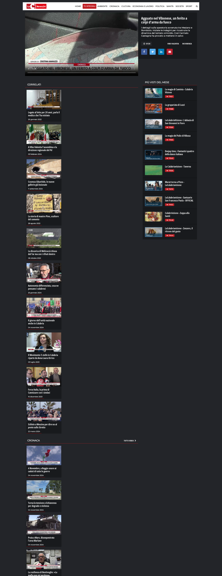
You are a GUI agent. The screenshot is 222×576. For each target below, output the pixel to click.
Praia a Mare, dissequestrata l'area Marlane (41, 539)
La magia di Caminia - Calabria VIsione (179, 91)
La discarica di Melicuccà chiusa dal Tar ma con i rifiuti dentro (42, 252)
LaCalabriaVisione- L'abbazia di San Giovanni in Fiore (179, 122)
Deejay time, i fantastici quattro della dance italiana (179, 153)
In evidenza (187, 43)
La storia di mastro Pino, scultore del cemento (43, 218)
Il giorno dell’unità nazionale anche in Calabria (41, 322)
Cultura (125, 6)
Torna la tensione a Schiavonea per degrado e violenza (42, 504)
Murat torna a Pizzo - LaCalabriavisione (174, 183)
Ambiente (102, 6)
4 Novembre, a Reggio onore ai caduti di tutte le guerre (42, 470)
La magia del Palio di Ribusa (177, 135)
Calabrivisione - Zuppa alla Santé (177, 214)
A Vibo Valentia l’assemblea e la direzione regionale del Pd (42, 148)
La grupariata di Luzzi (175, 105)
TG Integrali (89, 6)
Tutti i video (130, 440)
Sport (189, 6)
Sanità (169, 6)
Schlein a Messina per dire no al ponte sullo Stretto (42, 426)
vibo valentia (173, 43)
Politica (159, 6)
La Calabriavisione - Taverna (178, 166)
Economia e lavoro (143, 6)
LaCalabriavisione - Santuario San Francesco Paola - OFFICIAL (179, 199)
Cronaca (114, 6)
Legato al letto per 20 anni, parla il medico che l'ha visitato (44, 114)
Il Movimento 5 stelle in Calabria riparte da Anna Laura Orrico (43, 356)
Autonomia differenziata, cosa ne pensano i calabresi (43, 287)
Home (78, 6)
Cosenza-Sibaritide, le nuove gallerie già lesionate (41, 183)
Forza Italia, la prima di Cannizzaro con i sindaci (39, 391)
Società (180, 6)
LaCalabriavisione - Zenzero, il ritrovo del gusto (179, 230)
